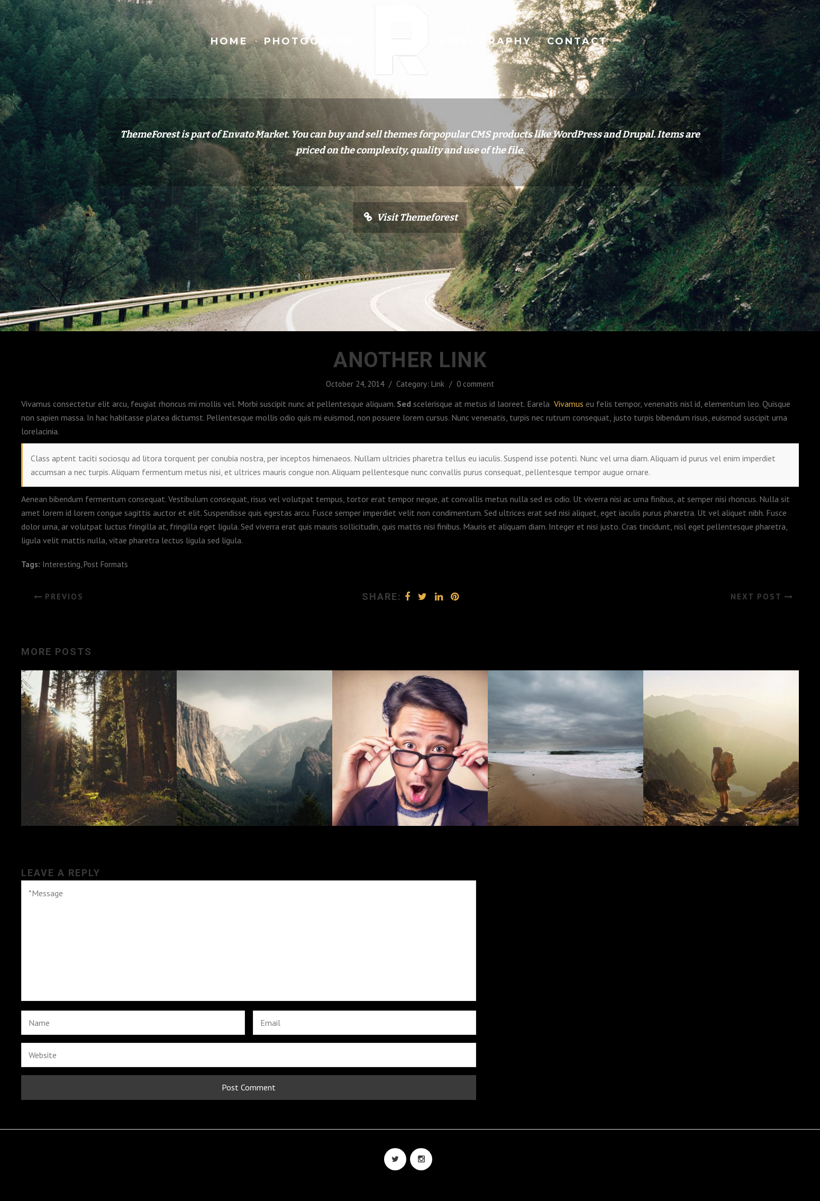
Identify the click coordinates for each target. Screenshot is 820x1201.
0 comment (475, 384)
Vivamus (569, 403)
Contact (577, 41)
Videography (485, 41)
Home (229, 41)
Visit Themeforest (417, 217)
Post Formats (106, 564)
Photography (313, 41)
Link (437, 384)
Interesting (61, 564)
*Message (248, 940)
